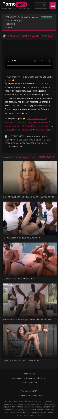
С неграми (10, 130)
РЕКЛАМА (46, 18)
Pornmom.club (29, 374)
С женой (38, 130)
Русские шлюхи (24, 130)
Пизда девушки (12, 126)
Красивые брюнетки (38, 122)
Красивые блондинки (15, 122)
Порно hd (10, 24)
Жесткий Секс (29, 126)
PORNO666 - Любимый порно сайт (22, 17)
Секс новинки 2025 (36, 118)
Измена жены (45, 126)
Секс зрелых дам (14, 20)
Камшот (49, 130)
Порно (8, 27)
